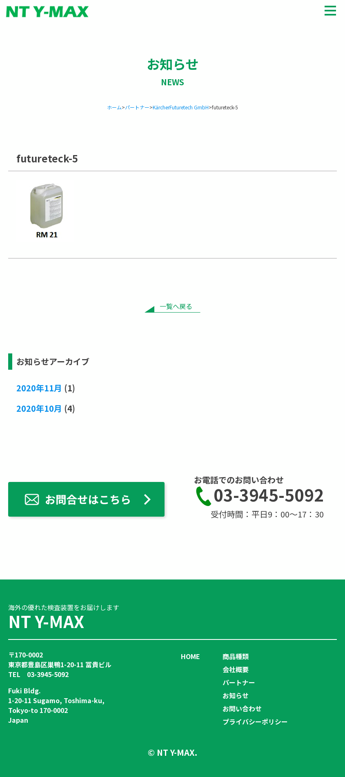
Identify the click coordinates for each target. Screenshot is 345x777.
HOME (190, 656)
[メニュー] (330, 9)
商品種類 (236, 656)
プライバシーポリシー (255, 721)
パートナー (239, 682)
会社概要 (236, 669)
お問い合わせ (242, 708)
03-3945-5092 (259, 496)
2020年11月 (39, 388)
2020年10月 (39, 408)
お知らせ (236, 695)
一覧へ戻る (176, 306)
